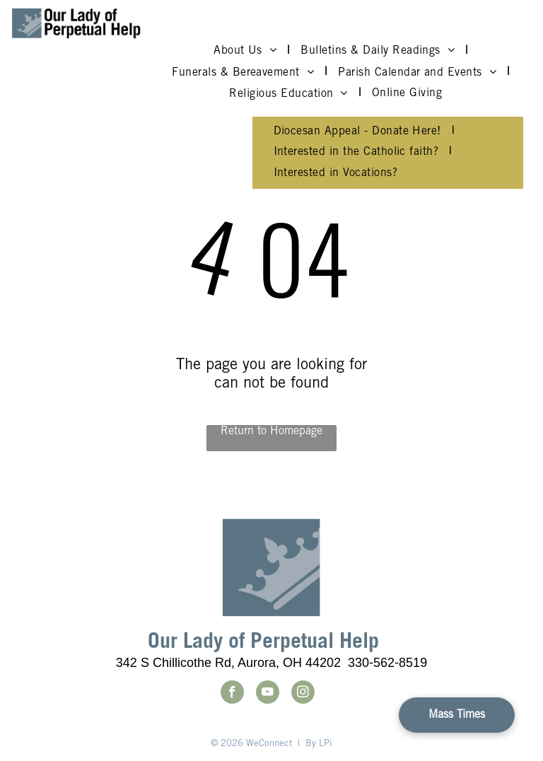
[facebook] (232, 693)
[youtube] (267, 693)
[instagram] (303, 693)
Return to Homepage (271, 431)
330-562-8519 (387, 663)
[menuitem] (246, 51)
